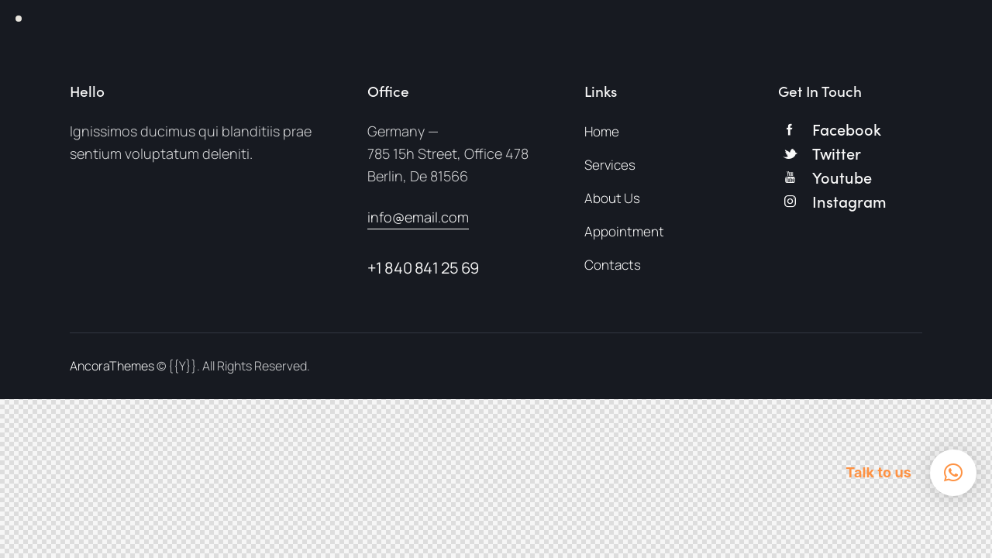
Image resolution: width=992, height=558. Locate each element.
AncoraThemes (112, 365)
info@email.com (418, 217)
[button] (953, 473)
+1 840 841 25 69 (423, 267)
